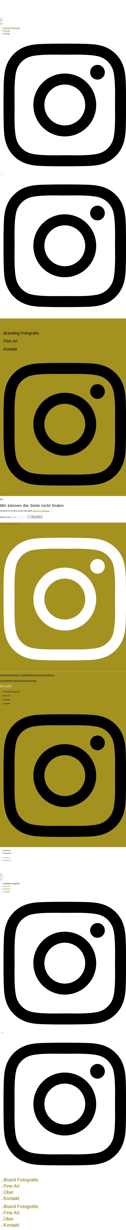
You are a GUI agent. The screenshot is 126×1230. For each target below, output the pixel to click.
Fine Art (12, 1186)
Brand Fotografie (21, 1179)
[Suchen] (35, 517)
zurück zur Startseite (41, 511)
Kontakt (11, 1198)
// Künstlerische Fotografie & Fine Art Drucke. (18, 681)
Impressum (7, 850)
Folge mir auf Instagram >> (10, 524)
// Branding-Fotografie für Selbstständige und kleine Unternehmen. (27, 675)
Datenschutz (7, 853)
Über (9, 1192)
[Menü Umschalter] (1, 21)
